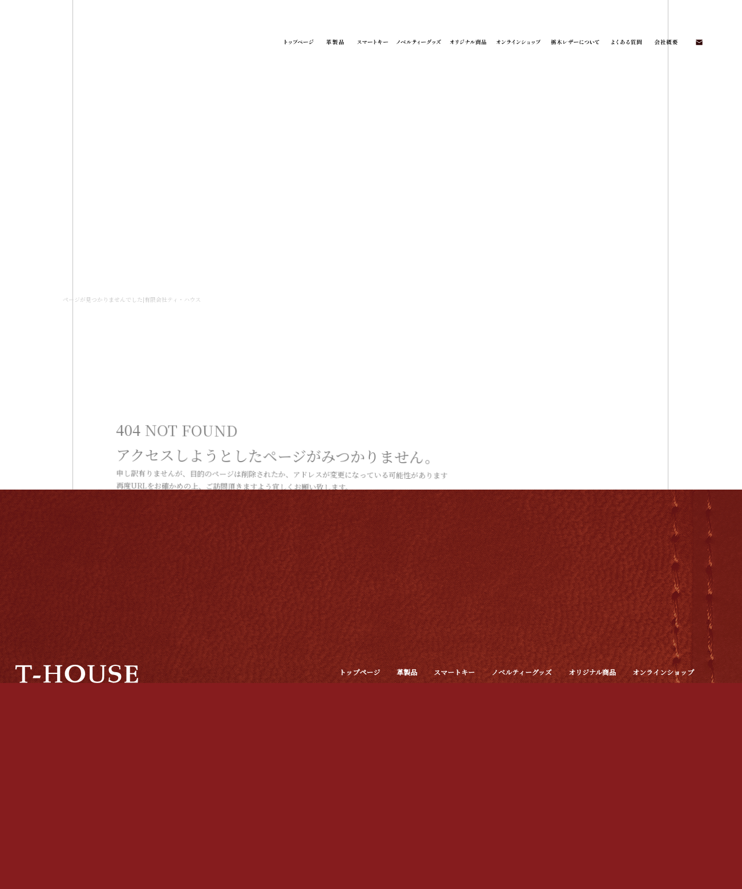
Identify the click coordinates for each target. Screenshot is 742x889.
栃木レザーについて (575, 43)
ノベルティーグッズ (418, 43)
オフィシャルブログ (664, 686)
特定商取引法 (359, 686)
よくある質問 (624, 43)
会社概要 (665, 43)
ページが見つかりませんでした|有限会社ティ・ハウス (132, 299)
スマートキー (372, 43)
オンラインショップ (519, 43)
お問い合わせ (698, 43)
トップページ (298, 43)
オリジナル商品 (467, 43)
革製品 (335, 43)
